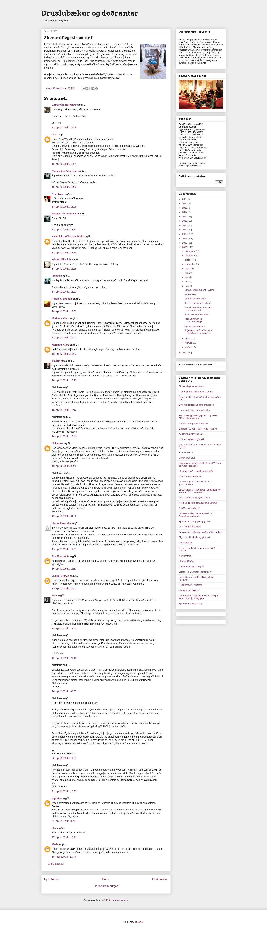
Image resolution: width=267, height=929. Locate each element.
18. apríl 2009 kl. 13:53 (64, 311)
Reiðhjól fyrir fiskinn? (189, 590)
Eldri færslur (160, 879)
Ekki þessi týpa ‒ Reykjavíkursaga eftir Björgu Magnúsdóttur (198, 416)
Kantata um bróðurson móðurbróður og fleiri (200, 532)
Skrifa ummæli (56, 863)
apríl (187, 286)
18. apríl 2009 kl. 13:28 (64, 268)
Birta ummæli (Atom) (117, 900)
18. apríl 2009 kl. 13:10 (64, 229)
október (189, 259)
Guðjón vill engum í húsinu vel (194, 423)
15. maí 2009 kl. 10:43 (64, 856)
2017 (185, 212)
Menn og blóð (185, 542)
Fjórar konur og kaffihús (190, 603)
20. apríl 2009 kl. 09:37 (64, 691)
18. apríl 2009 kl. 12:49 (64, 127)
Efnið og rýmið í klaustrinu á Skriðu (196, 471)
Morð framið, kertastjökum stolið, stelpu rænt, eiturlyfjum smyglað (198, 597)
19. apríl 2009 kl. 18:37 (64, 588)
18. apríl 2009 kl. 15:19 (64, 380)
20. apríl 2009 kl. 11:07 (64, 758)
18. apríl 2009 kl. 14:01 (64, 337)
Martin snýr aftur (187, 457)
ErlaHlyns (57, 194)
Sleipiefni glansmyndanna (191, 386)
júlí (186, 273)
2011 (185, 238)
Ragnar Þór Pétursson (64, 171)
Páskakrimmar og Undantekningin (193, 320)
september (190, 264)
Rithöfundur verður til (189, 508)
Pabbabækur (190, 294)
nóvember (190, 255)
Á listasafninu (185, 556)
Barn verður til (186, 452)
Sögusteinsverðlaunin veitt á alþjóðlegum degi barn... (198, 331)
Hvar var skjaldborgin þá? (191, 439)
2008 (185, 352)
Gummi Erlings (60, 575)
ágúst (188, 268)
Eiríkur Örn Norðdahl (64, 104)
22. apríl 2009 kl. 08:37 (64, 821)
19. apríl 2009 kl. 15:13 (64, 568)
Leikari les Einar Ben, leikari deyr (195, 571)
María (55, 844)
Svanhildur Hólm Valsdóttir (67, 236)
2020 (185, 199)
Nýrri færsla (51, 879)
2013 (185, 229)
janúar (188, 347)
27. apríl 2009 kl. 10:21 (64, 837)
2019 (185, 203)
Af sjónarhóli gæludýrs (190, 526)
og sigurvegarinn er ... (195, 326)
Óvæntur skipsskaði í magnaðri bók (196, 405)
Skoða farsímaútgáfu (106, 886)
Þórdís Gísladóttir (62, 298)
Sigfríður (57, 798)
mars (188, 338)
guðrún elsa (59, 361)
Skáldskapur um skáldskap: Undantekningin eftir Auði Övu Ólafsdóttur (200, 491)
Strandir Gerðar (186, 561)
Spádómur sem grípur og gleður (195, 521)
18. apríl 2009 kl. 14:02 (64, 353)
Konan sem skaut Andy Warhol (199, 290)
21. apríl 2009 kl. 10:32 (64, 791)
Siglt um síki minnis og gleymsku (195, 537)
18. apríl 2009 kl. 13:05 (64, 187)
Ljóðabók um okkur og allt (191, 566)
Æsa (54, 595)
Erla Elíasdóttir (60, 556)
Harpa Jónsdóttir (61, 523)
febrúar (189, 343)
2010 (185, 243)
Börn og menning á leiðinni (197, 303)
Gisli (54, 134)
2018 (185, 207)
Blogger (139, 922)
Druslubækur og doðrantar (89, 13)
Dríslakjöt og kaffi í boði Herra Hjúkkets (198, 428)
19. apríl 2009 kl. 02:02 (64, 466)
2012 (185, 234)
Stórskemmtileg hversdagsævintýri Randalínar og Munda (196, 514)
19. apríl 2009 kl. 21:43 (64, 658)
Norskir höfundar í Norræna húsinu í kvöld (198, 309)
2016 (185, 216)
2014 (185, 225)
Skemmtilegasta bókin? (195, 298)
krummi (56, 275)
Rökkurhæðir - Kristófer (190, 585)
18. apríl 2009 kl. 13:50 (64, 291)
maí (187, 281)
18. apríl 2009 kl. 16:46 (64, 436)
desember (190, 251)
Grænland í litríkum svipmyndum (195, 410)
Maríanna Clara (60, 318)
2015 (185, 221)
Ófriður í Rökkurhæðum (190, 476)
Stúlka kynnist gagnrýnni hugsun (195, 497)
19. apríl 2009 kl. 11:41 (64, 549)
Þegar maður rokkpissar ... (192, 434)
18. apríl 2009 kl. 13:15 (64, 252)
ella (54, 828)
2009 (185, 247)
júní (187, 277)
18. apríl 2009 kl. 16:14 (64, 410)
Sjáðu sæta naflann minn (196, 314)
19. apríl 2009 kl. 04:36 (64, 516)
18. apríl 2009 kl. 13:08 (64, 206)
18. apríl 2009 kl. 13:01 (64, 164)
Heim (105, 879)
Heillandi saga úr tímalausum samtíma (198, 503)
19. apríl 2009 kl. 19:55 (64, 628)
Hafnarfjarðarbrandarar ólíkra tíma (196, 391)
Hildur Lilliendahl (62, 259)
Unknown (57, 443)
